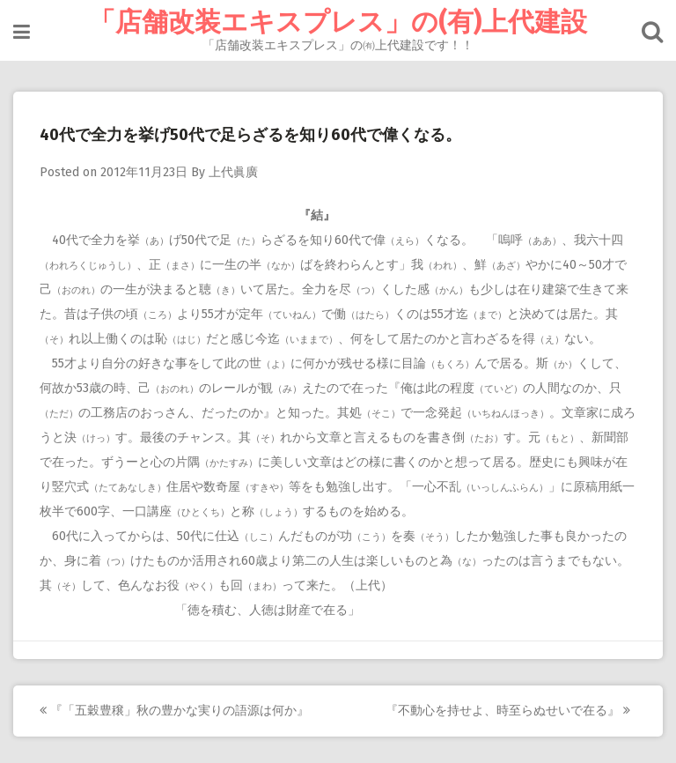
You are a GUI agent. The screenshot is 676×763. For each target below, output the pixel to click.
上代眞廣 (233, 172)
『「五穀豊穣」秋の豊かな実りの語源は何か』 (174, 710)
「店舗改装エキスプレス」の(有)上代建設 (338, 22)
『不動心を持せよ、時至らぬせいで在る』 (508, 710)
